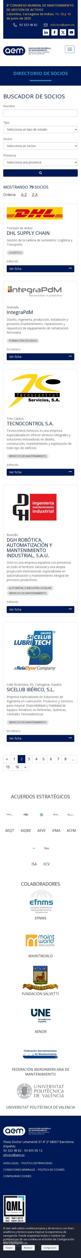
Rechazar (28, 1247)
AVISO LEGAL (11, 1163)
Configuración (50, 1247)
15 (8, 767)
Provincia (9, 155)
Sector (7, 139)
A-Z (24, 194)
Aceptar (9, 1247)
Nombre (9, 106)
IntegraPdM (20, 312)
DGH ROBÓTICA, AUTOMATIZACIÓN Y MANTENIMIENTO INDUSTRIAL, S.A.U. (29, 547)
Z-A (35, 194)
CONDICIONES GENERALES (19, 1170)
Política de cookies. (40, 1243)
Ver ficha (40, 269)
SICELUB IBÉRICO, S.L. (30, 689)
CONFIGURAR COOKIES (17, 1176)
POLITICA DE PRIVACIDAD (37, 1163)
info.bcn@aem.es (59, 25)
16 (17, 767)
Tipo (6, 122)
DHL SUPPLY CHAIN (28, 233)
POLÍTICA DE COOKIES (51, 1170)
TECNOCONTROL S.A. (30, 423)
